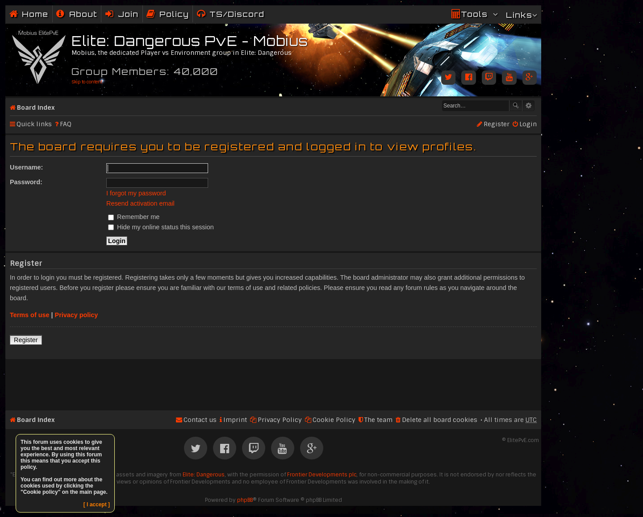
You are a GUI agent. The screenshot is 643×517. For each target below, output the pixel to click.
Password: (26, 182)
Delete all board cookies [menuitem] (439, 420)
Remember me (133, 216)
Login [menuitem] (528, 124)
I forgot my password (136, 193)
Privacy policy (76, 314)
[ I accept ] (97, 504)
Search (515, 105)
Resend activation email (140, 203)
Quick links (34, 124)
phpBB (245, 500)
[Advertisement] (273, 381)
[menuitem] (76, 14)
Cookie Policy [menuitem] (334, 420)
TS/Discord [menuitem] (236, 14)
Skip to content (86, 82)
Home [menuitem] (35, 14)
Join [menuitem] (128, 14)
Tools (474, 14)
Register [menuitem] (496, 124)
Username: (26, 167)
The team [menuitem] (378, 420)
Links (519, 15)
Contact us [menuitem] (200, 420)
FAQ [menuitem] (65, 124)
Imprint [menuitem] (235, 420)
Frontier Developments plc (321, 474)
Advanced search (528, 105)
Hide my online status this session (161, 227)
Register (26, 339)
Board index (35, 107)
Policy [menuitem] (174, 14)
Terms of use (30, 314)
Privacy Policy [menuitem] (280, 420)
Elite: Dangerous (204, 474)
